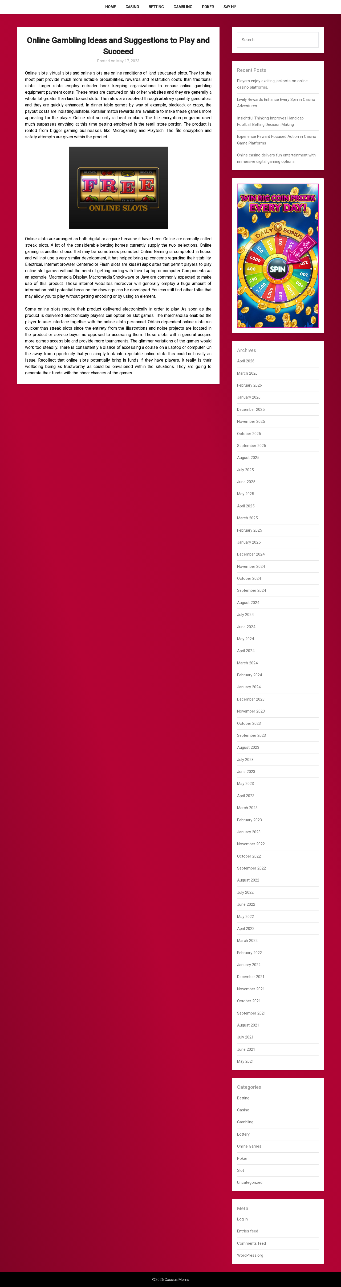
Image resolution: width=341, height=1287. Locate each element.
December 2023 (251, 699)
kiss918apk (140, 264)
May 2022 (245, 916)
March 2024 (247, 663)
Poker (208, 7)
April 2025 (245, 506)
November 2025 (251, 421)
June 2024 (246, 626)
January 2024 (249, 687)
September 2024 (251, 590)
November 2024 (251, 566)
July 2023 (245, 759)
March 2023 (247, 807)
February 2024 (249, 675)
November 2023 (251, 711)
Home (110, 7)
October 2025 (249, 433)
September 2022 (251, 868)
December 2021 (251, 976)
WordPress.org (250, 1255)
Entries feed (247, 1231)
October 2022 (249, 856)
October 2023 (249, 723)
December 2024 (251, 554)
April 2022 (245, 928)
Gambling (182, 7)
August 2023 (248, 747)
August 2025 (248, 457)
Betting (156, 7)
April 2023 (245, 795)
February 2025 (249, 530)
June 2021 (246, 1049)
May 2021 (245, 1061)
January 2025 (249, 542)
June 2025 (246, 481)
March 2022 (247, 940)
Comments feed (251, 1243)
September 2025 (251, 445)
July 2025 (245, 469)
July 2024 (245, 614)
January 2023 (249, 832)
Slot (240, 1170)
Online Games (249, 1146)
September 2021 (251, 1013)
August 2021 (248, 1025)
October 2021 (249, 1001)
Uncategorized (249, 1182)
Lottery (243, 1134)
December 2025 (251, 409)
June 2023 (246, 771)
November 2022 (251, 844)
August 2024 (248, 602)
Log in (242, 1219)
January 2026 (249, 397)
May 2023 (245, 783)
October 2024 (249, 578)
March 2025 (247, 518)
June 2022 (246, 904)
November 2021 (251, 989)
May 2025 (245, 493)
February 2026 (249, 385)
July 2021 (245, 1037)
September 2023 (251, 735)
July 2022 (245, 892)
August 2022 (248, 880)
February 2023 (249, 820)
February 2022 (249, 952)
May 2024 (245, 638)
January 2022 (249, 964)
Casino (132, 7)
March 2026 (247, 373)
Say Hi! (230, 7)
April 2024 (245, 650)
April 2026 (245, 361)
